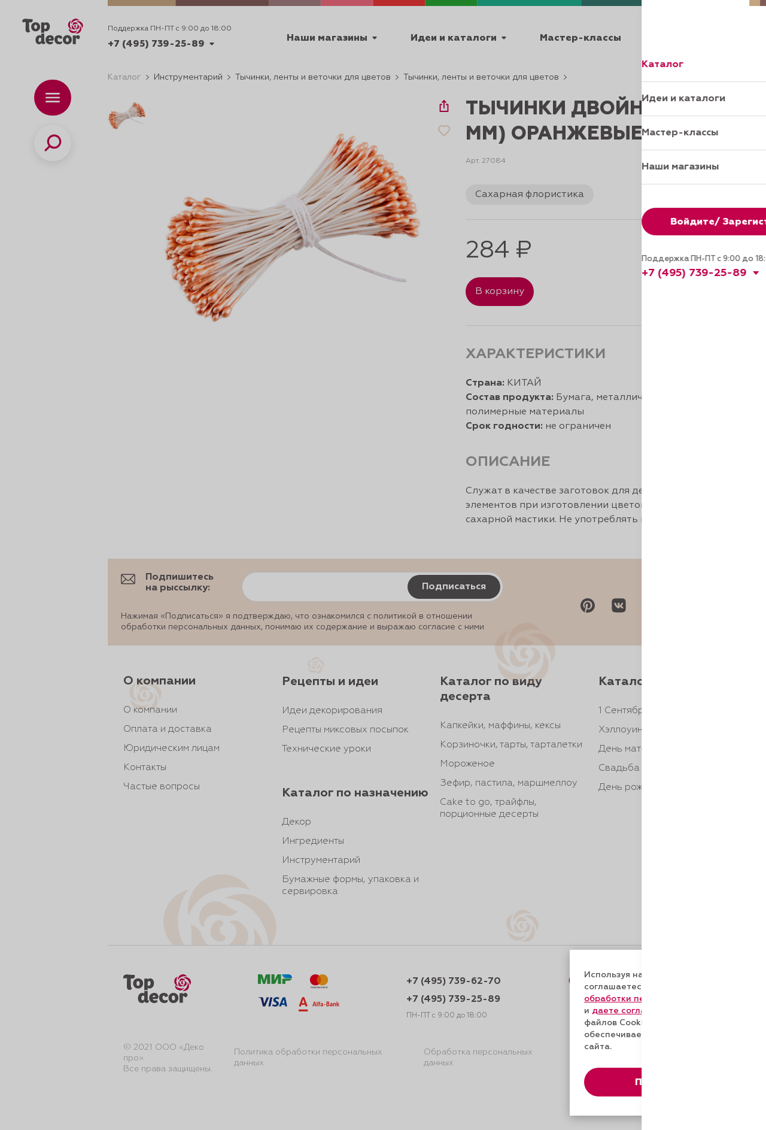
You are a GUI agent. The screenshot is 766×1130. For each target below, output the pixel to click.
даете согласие (626, 1011)
